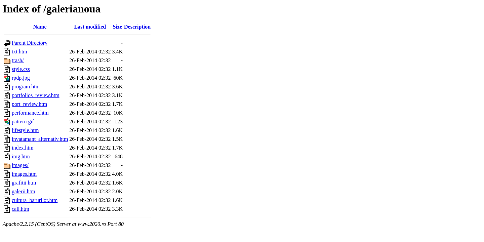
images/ (20, 165)
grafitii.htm (24, 183)
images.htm (24, 174)
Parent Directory (29, 43)
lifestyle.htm (25, 130)
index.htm (22, 148)
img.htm (21, 156)
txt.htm (19, 51)
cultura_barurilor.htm (34, 200)
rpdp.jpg (21, 78)
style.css (21, 69)
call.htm (20, 209)
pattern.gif (23, 121)
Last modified (90, 27)
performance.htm (30, 113)
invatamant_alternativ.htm (40, 139)
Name (40, 27)
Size (117, 27)
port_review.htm (29, 104)
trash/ (18, 60)
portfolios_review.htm (35, 95)
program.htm (26, 86)
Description (137, 27)
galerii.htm (23, 191)
